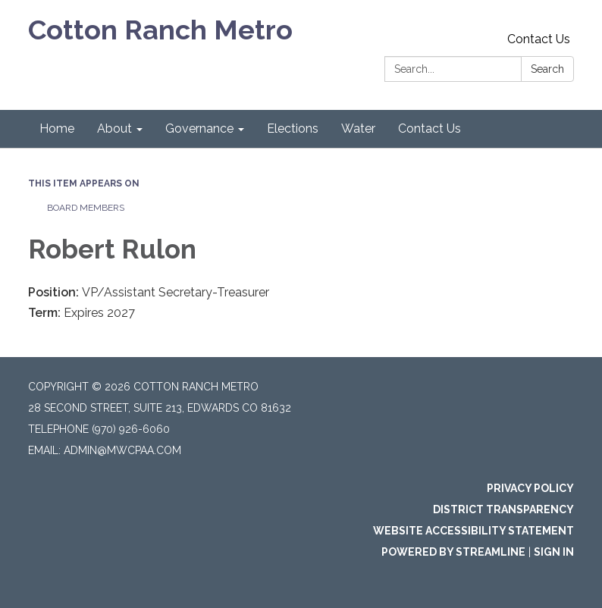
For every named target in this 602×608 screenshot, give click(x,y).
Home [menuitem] (56, 128)
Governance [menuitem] (199, 128)
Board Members (85, 207)
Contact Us (538, 39)
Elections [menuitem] (292, 128)
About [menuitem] (114, 128)
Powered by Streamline (453, 552)
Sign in (554, 552)
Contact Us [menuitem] (429, 128)
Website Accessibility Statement (473, 531)
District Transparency (503, 509)
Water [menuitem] (358, 128)
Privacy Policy (530, 488)
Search (547, 69)
